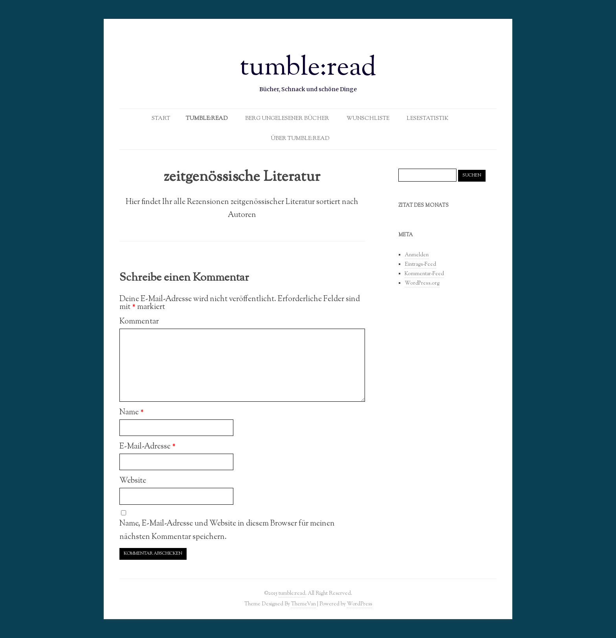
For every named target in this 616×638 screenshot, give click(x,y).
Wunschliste (367, 119)
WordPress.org (422, 283)
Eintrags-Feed (420, 264)
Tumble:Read (207, 119)
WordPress (359, 604)
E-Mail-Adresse (147, 446)
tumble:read (308, 68)
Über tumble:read (300, 139)
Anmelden (417, 255)
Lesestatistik (428, 119)
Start (161, 119)
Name (131, 412)
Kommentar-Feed (424, 274)
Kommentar (139, 321)
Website (132, 480)
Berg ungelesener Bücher (287, 119)
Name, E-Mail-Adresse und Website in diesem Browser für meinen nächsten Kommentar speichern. (227, 530)
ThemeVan (303, 604)
